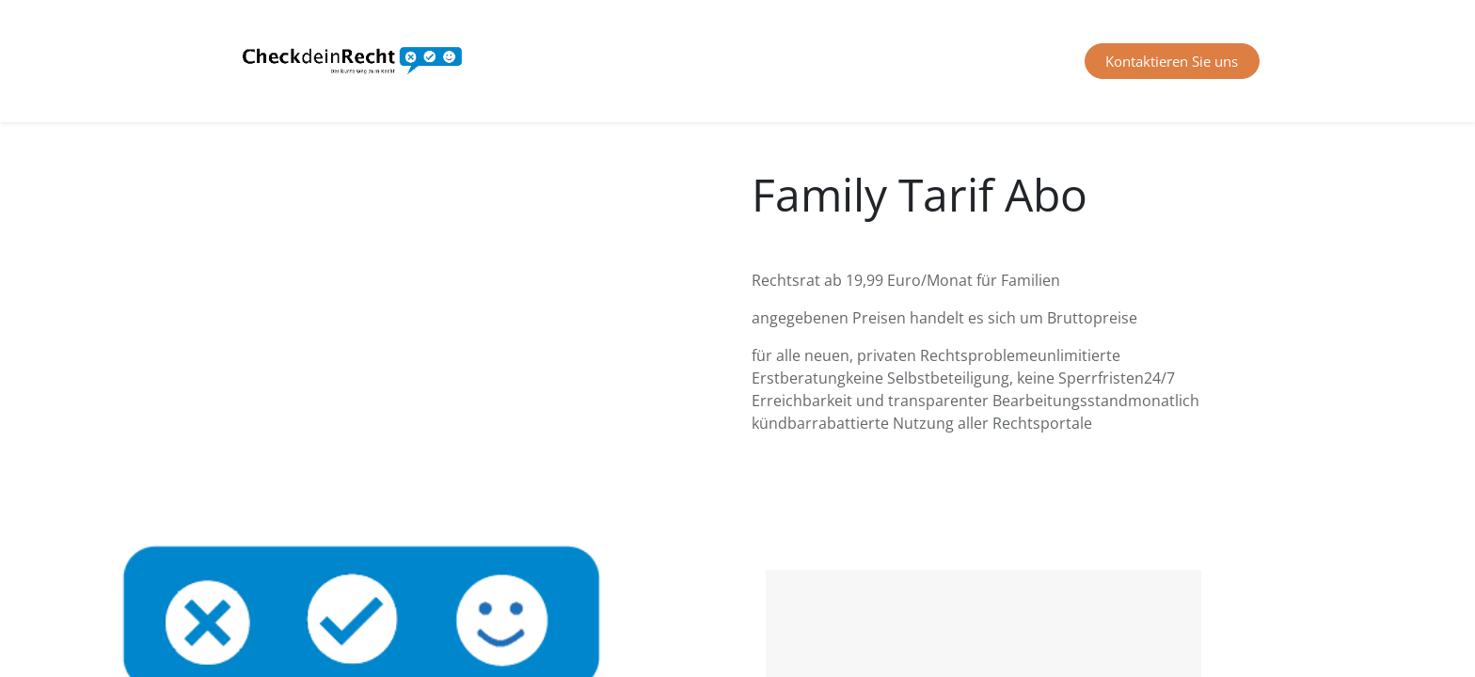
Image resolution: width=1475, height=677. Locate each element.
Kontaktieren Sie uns (1171, 61)
